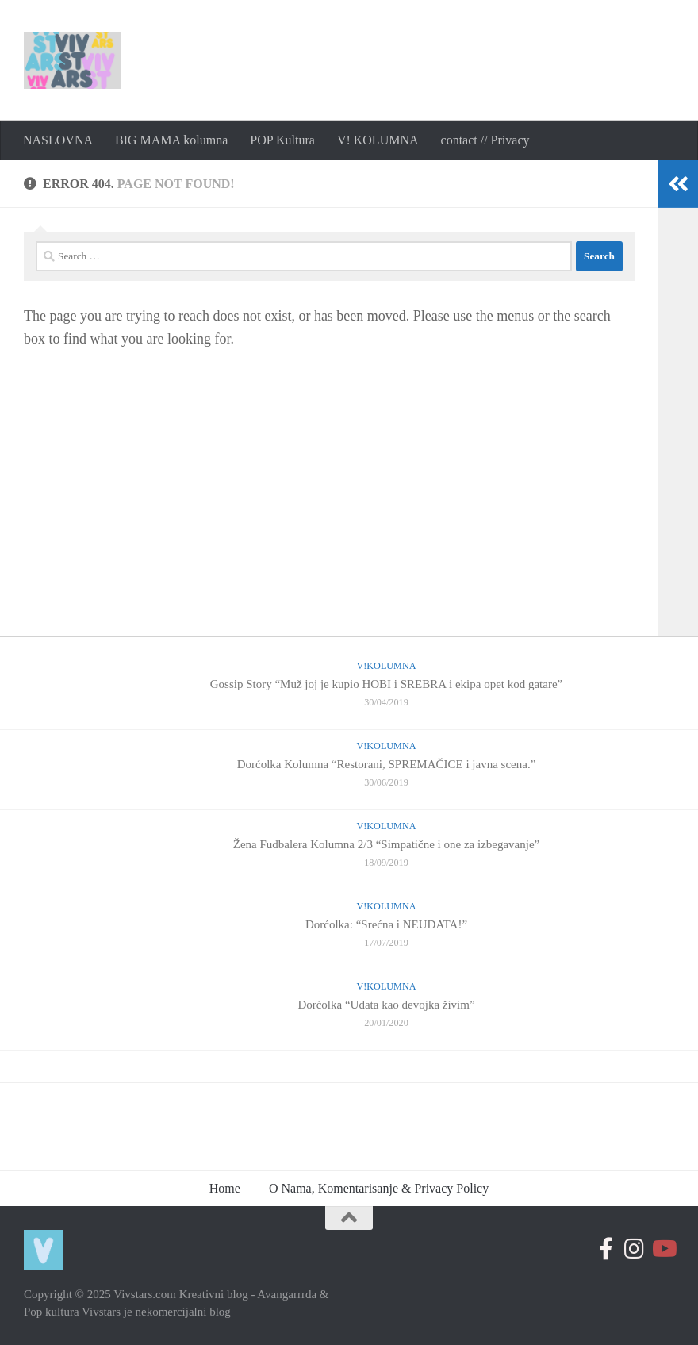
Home (224, 1188)
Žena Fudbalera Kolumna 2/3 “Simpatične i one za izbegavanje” (386, 844)
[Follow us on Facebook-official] (606, 1249)
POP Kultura (282, 140)
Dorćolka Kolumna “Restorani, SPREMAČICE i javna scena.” (386, 764)
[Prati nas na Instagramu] (634, 1249)
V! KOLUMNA (378, 140)
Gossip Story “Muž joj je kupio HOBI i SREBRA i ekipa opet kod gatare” (386, 684)
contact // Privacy (485, 140)
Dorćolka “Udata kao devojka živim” (385, 1004)
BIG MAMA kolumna (171, 140)
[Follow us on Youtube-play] (663, 1249)
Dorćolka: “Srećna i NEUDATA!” (386, 924)
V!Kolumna (386, 665)
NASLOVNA (58, 140)
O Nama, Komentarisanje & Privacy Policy (379, 1188)
